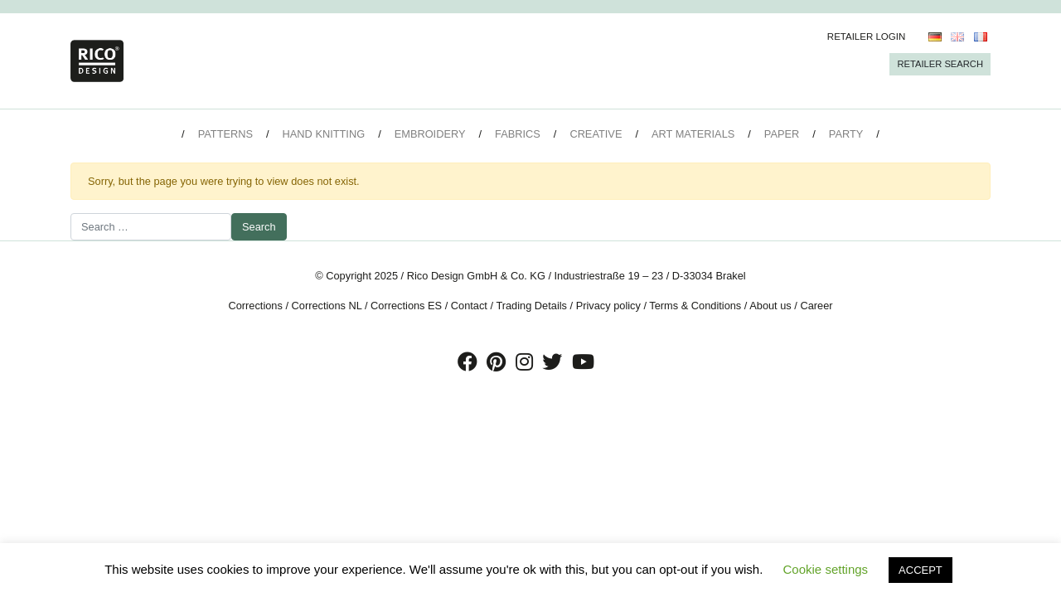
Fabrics (517, 134)
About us (770, 305)
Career (816, 305)
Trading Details (531, 305)
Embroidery (430, 134)
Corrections (255, 305)
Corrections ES (406, 305)
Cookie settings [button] (826, 569)
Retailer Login (866, 36)
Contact (469, 305)
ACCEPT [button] (920, 570)
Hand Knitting (324, 134)
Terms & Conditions (695, 305)
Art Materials (693, 134)
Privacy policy (608, 305)
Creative (595, 134)
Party (846, 134)
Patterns (225, 134)
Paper (781, 134)
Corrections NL (327, 305)
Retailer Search (940, 64)
